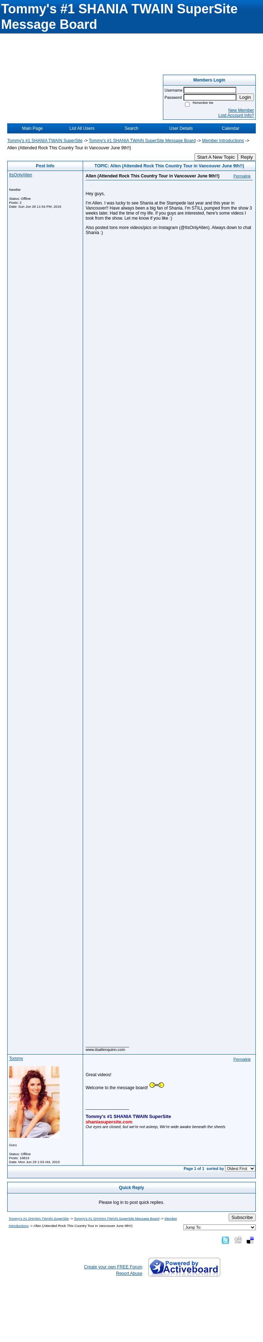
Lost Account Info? (236, 115)
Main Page (32, 128)
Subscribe (242, 1217)
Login (245, 97)
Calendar (231, 128)
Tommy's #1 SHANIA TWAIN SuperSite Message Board (142, 140)
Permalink (242, 176)
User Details (181, 128)
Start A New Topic (216, 157)
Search (131, 128)
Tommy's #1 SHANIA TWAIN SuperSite (44, 140)
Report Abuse (129, 1273)
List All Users (81, 128)
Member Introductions (223, 140)
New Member (241, 110)
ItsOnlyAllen (20, 174)
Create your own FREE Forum (113, 1267)
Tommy (16, 1058)
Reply (247, 157)
